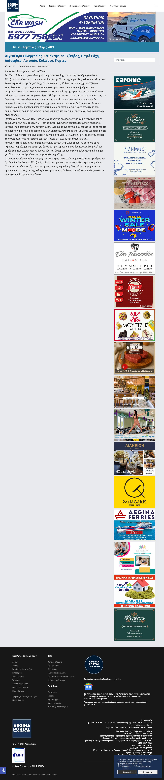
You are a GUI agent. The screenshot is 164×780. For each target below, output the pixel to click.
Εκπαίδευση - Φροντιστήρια (22, 669)
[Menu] (155, 6)
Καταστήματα (17, 673)
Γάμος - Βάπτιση (18, 691)
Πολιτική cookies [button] (124, 766)
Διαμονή (15, 665)
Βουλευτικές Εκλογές (118, 6)
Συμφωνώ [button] (147, 772)
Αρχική (42, 6)
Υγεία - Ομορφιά (18, 676)
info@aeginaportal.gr (143, 725)
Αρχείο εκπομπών (54, 703)
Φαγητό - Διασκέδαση (20, 684)
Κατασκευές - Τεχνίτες (20, 687)
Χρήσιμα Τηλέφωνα (55, 662)
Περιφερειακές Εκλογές (78, 6)
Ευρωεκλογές (99, 6)
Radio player (52, 692)
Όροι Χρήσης (52, 669)
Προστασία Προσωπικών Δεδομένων (61, 676)
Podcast (51, 696)
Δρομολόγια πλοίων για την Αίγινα (24, 697)
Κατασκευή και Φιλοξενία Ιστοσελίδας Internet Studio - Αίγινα (34, 774)
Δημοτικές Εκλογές (56, 6)
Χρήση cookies (53, 665)
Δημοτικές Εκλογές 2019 (26, 66)
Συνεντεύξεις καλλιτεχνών (58, 707)
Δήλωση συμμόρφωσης (56, 680)
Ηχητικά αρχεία (53, 699)
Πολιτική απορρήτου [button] (143, 766)
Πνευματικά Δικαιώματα (56, 673)
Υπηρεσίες (16, 680)
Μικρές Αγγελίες (18, 700)
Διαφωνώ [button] (127, 772)
